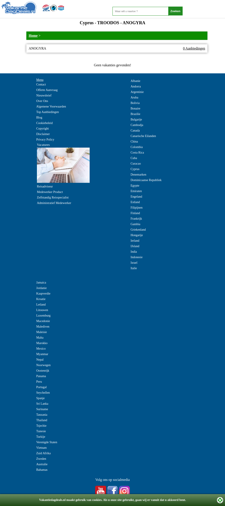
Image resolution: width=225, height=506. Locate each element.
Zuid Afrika (43, 453)
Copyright (42, 128)
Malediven (42, 326)
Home (33, 35)
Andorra (136, 86)
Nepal (40, 359)
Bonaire (135, 108)
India (134, 251)
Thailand (41, 420)
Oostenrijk (42, 370)
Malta (40, 337)
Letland (41, 304)
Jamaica (41, 282)
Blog (39, 117)
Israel (134, 262)
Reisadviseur (45, 186)
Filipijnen (136, 207)
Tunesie (41, 431)
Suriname (42, 409)
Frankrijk (136, 218)
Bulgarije (136, 119)
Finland (135, 213)
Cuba (134, 158)
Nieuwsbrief (43, 95)
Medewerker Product (50, 192)
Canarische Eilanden (143, 136)
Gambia (135, 224)
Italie (134, 268)
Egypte (135, 185)
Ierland (135, 240)
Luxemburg (43, 315)
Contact (41, 84)
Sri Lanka (42, 403)
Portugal (41, 387)
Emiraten (136, 191)
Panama (41, 376)
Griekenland (138, 229)
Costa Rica (137, 152)
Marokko (41, 343)
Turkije (40, 436)
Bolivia (135, 103)
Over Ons (42, 101)
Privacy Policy (45, 139)
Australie (41, 464)
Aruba (134, 97)
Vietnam (41, 447)
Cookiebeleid (44, 123)
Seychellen (43, 392)
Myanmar (42, 354)
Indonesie (136, 257)
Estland (135, 202)
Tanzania (41, 414)
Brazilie (135, 114)
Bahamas (41, 469)
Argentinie (137, 92)
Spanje (40, 398)
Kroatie (40, 299)
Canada (135, 130)
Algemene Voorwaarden (51, 106)
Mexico (41, 348)
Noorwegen (43, 365)
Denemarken (138, 174)
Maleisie (41, 332)
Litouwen (42, 310)
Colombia (137, 147)
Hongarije (137, 235)
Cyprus (135, 169)
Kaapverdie (43, 293)
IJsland (135, 246)
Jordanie (41, 288)
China (134, 141)
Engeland (136, 196)
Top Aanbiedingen (47, 112)
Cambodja (137, 125)
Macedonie (43, 321)
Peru (39, 381)
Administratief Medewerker (54, 203)
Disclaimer (43, 134)
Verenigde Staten (46, 442)
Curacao (136, 163)
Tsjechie (41, 425)
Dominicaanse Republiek (146, 180)
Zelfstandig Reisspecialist (53, 197)
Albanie (135, 81)
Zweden (41, 458)
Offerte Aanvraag (47, 90)
